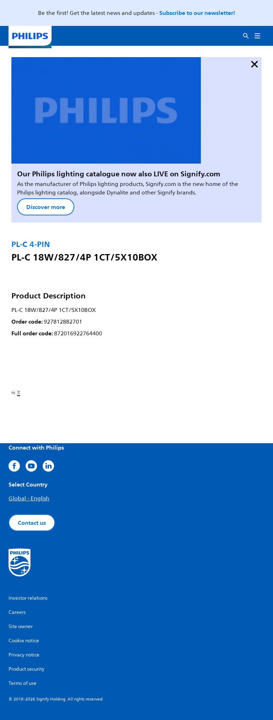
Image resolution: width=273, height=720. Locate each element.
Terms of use (23, 683)
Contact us (32, 523)
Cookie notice (24, 641)
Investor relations (28, 598)
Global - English (29, 498)
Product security (26, 669)
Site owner (21, 626)
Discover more (45, 207)
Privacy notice (24, 655)
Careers (17, 612)
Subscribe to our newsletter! (197, 13)
